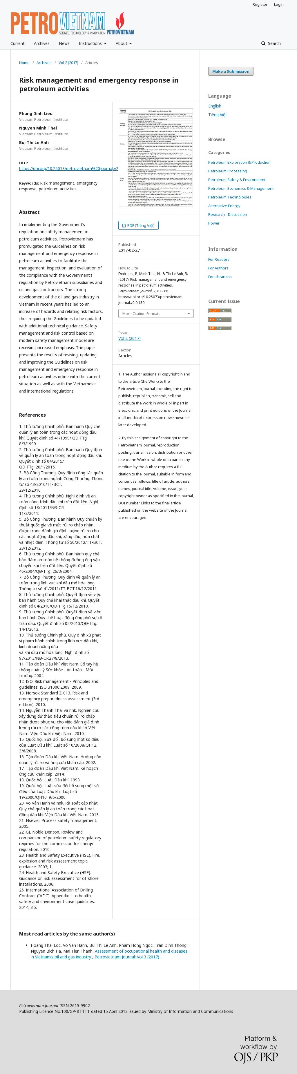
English (214, 106)
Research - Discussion (227, 214)
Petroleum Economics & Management (241, 188)
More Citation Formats (141, 313)
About (122, 43)
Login (279, 4)
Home (24, 62)
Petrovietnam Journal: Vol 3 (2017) (127, 957)
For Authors (218, 268)
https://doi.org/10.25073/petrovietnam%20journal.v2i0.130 (74, 168)
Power (214, 223)
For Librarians (220, 276)
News (64, 43)
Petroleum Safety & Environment (236, 179)
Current (17, 43)
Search (274, 43)
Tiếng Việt (217, 114)
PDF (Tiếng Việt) (140, 225)
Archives (42, 43)
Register (260, 4)
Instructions (91, 43)
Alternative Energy (224, 205)
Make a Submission (230, 71)
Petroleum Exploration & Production (239, 162)
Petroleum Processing (227, 171)
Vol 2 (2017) (68, 62)
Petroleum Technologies (229, 197)
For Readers (218, 259)
